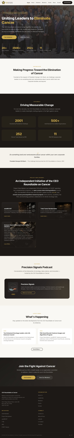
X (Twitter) (40, 421)
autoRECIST (4, 419)
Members (44, 2)
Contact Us (41, 413)
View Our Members (44, 377)
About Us (40, 395)
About (32, 2)
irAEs (3, 424)
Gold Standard (5, 413)
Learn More (7, 246)
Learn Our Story (24, 37)
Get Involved (67, 2)
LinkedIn (40, 419)
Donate (59, 2)
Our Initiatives (9, 37)
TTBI (3, 421)
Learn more (8, 218)
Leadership (41, 398)
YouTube (40, 424)
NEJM (54, 194)
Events (49, 2)
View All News (37, 349)
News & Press (41, 416)
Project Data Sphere (7, 416)
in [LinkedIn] (69, 435)
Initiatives (38, 2)
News (54, 2)
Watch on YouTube (28, 294)
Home (28, 2)
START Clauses (5, 427)
